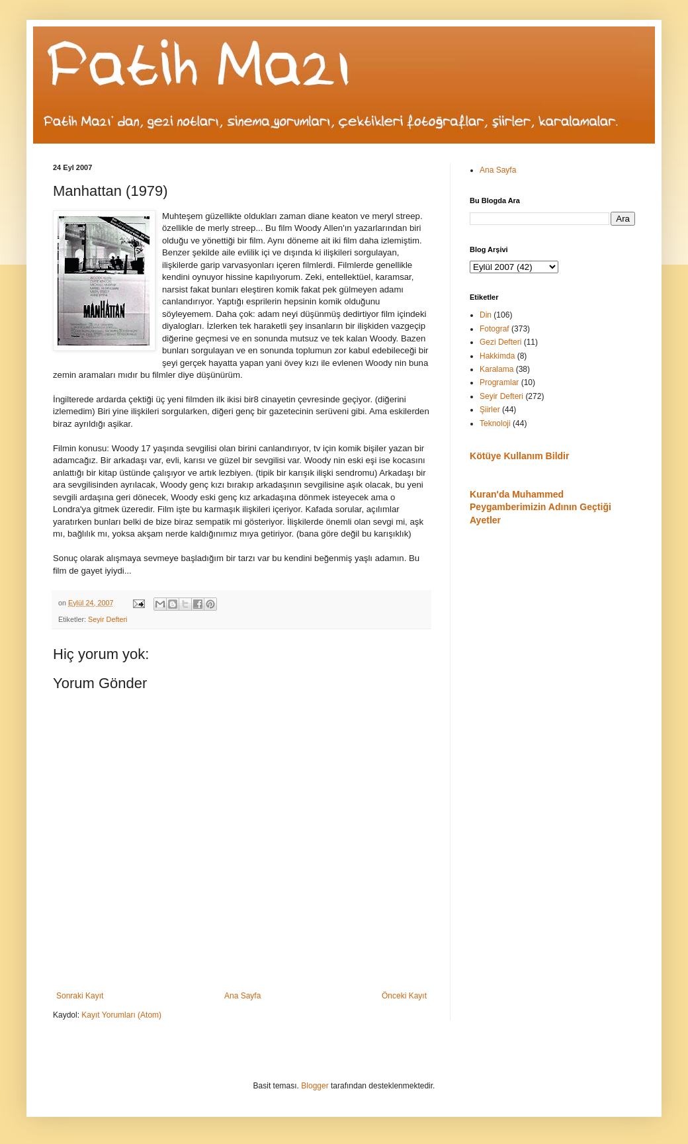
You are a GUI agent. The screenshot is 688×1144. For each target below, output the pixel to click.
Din (486, 315)
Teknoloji (495, 423)
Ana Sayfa (242, 995)
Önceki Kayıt (404, 995)
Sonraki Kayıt (79, 995)
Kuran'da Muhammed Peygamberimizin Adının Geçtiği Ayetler (540, 507)
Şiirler (490, 409)
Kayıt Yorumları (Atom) (121, 1015)
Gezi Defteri (500, 342)
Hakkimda (497, 356)
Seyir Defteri (107, 619)
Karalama (496, 369)
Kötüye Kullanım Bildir (519, 456)
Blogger (314, 1085)
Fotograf (494, 328)
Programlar (499, 382)
